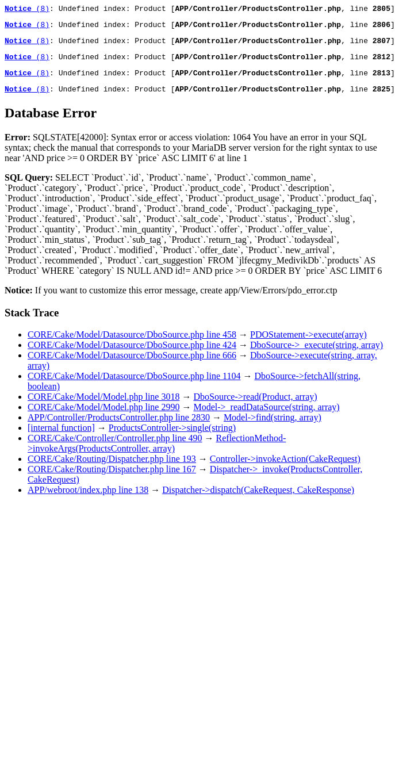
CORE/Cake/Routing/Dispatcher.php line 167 (112, 479)
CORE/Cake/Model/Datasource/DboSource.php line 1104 (134, 386)
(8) (27, 10)
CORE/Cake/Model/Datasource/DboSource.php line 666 (132, 365)
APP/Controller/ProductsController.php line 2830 (119, 428)
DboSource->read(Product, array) (255, 407)
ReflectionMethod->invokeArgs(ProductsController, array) (157, 453)
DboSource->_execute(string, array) (316, 355)
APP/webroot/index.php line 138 (88, 500)
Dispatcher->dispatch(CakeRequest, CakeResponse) (258, 500)
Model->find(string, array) (272, 428)
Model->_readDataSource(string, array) (266, 417)
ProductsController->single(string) (172, 438)
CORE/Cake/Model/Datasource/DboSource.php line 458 (132, 345)
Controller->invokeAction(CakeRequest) (285, 469)
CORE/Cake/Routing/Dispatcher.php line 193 (112, 469)
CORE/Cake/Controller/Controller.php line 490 (115, 448)
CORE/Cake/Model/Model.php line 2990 (103, 417)
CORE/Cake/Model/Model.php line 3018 (103, 407)
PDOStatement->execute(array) (308, 345)
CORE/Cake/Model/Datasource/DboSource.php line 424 (132, 355)
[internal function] (61, 438)
